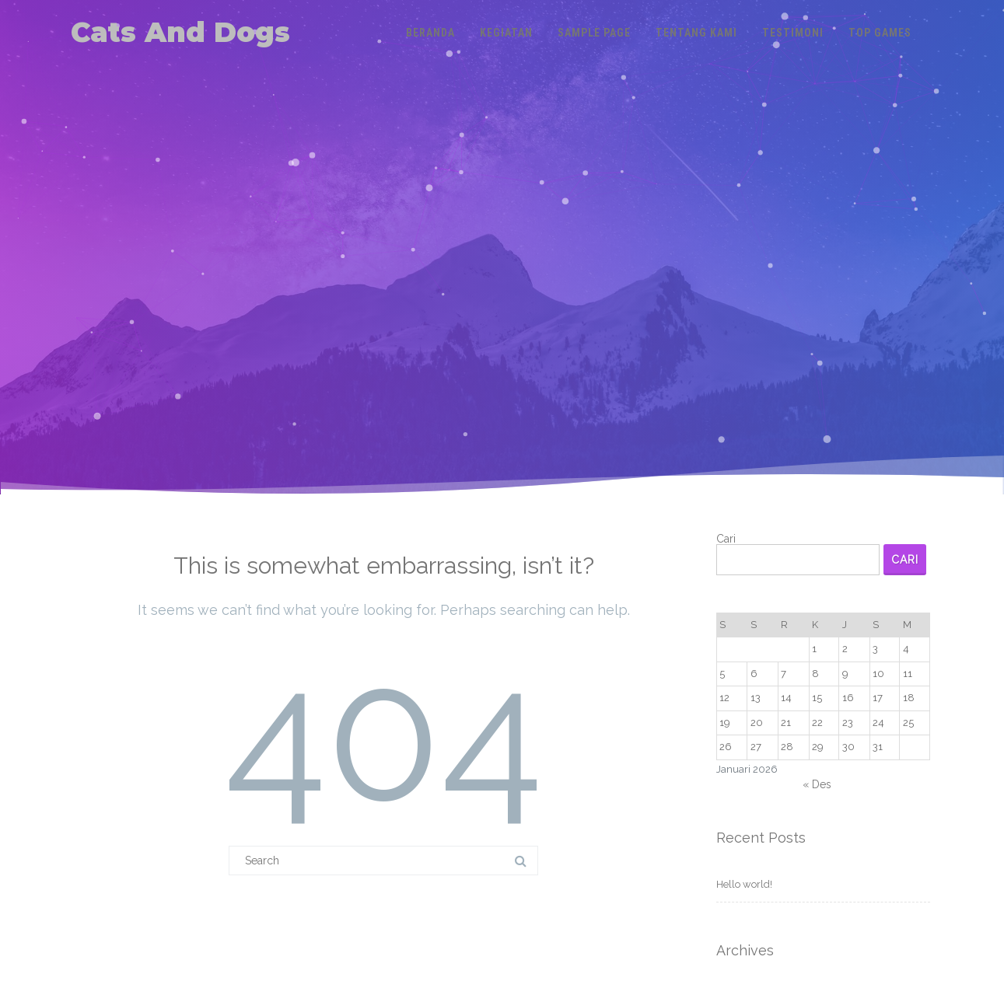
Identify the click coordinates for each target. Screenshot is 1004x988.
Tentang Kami (696, 32)
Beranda (430, 32)
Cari (726, 538)
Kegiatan (506, 32)
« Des (817, 784)
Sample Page (594, 32)
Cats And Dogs (180, 32)
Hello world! (744, 884)
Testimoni (793, 32)
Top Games (879, 32)
